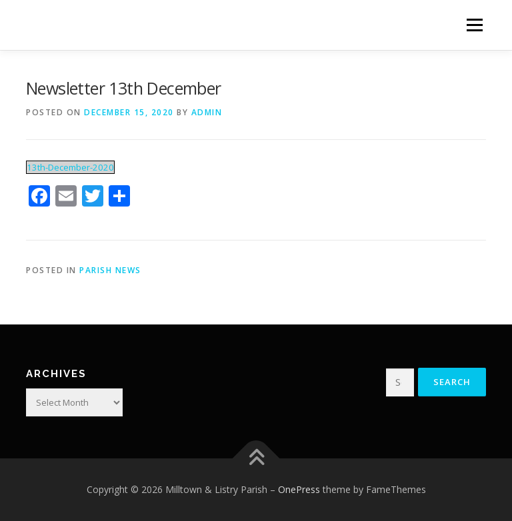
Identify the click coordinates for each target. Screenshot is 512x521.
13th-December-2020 (70, 167)
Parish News (110, 270)
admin (207, 112)
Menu (474, 25)
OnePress (299, 489)
